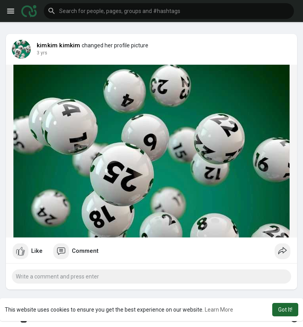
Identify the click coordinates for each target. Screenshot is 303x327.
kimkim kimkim (58, 45)
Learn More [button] (219, 309)
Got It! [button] (285, 309)
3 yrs (42, 53)
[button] (169, 11)
